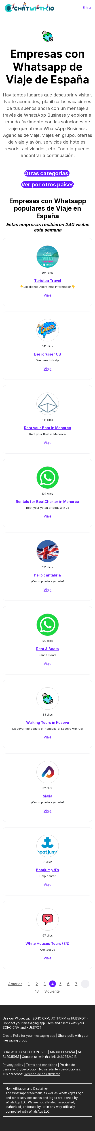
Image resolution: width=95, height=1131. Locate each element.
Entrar (87, 7)
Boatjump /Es (47, 870)
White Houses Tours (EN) (47, 943)
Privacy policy (13, 1065)
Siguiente (52, 991)
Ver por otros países (47, 184)
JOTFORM (58, 1018)
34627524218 (67, 1057)
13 (37, 991)
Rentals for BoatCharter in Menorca (47, 501)
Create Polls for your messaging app (29, 1035)
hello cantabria (47, 575)
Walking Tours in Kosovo (47, 722)
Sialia (47, 796)
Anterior (15, 984)
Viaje (47, 295)
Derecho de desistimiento (42, 1074)
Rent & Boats (47, 648)
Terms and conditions (41, 1065)
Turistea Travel (47, 280)
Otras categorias (47, 173)
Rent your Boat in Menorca (47, 428)
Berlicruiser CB (47, 354)
